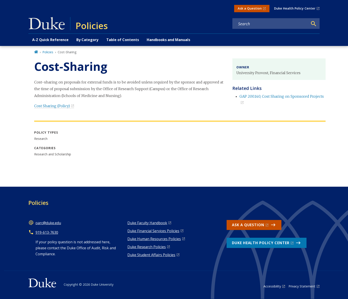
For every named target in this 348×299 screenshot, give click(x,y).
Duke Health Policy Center (294, 8)
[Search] (313, 24)
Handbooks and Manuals (168, 39)
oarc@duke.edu (48, 222)
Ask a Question (250, 8)
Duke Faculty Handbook (147, 222)
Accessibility (272, 286)
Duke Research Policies (146, 246)
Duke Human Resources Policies (154, 238)
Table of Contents (122, 39)
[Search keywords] (270, 23)
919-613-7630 (47, 232)
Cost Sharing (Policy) (52, 106)
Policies (47, 52)
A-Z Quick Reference (50, 39)
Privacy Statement (302, 286)
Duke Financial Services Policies (153, 230)
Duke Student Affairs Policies (151, 254)
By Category (87, 39)
